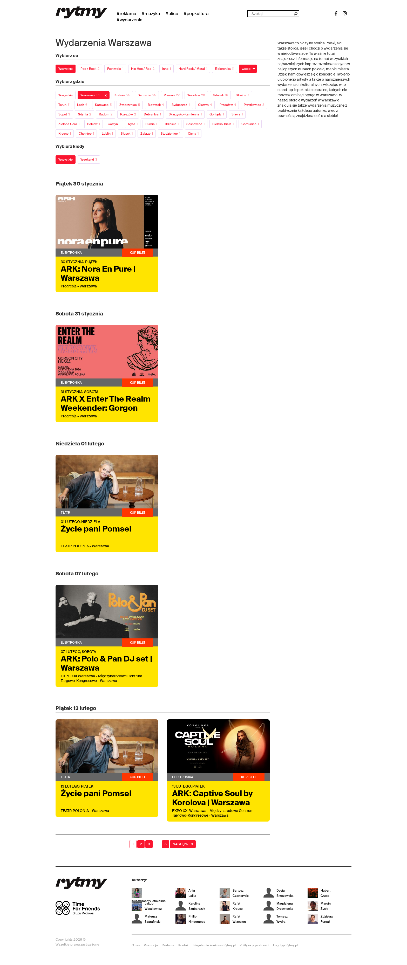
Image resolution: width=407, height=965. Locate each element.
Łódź (82, 105)
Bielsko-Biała (223, 124)
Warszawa (89, 95)
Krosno (64, 133)
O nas (136, 945)
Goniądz (216, 114)
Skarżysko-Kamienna (185, 114)
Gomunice (250, 124)
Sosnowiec (195, 124)
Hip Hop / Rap (142, 69)
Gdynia (84, 114)
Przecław (228, 105)
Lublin (107, 133)
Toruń (63, 105)
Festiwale (115, 69)
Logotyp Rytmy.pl (285, 945)
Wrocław (196, 95)
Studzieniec (170, 133)
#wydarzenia (130, 20)
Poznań (172, 95)
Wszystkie (65, 69)
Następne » (183, 844)
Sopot (64, 114)
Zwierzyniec (129, 105)
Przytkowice (254, 105)
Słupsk (127, 133)
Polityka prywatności (254, 945)
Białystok (156, 105)
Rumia (151, 124)
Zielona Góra (68, 124)
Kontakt (183, 945)
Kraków (122, 95)
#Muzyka (150, 13)
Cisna (193, 133)
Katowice (103, 105)
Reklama (168, 945)
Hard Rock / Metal (193, 69)
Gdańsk (220, 95)
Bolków (93, 124)
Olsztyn (205, 105)
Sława (237, 114)
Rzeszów (128, 114)
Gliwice (242, 95)
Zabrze (146, 133)
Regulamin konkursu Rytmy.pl (214, 945)
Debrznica (152, 114)
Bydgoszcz (181, 105)
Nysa (133, 124)
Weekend (88, 159)
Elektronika (224, 69)
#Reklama (126, 13)
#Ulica (171, 13)
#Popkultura (196, 13)
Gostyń (114, 124)
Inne (166, 69)
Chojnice (86, 133)
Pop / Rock (89, 69)
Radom (105, 114)
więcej (246, 69)
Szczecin (147, 95)
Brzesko (172, 124)
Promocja (151, 945)
